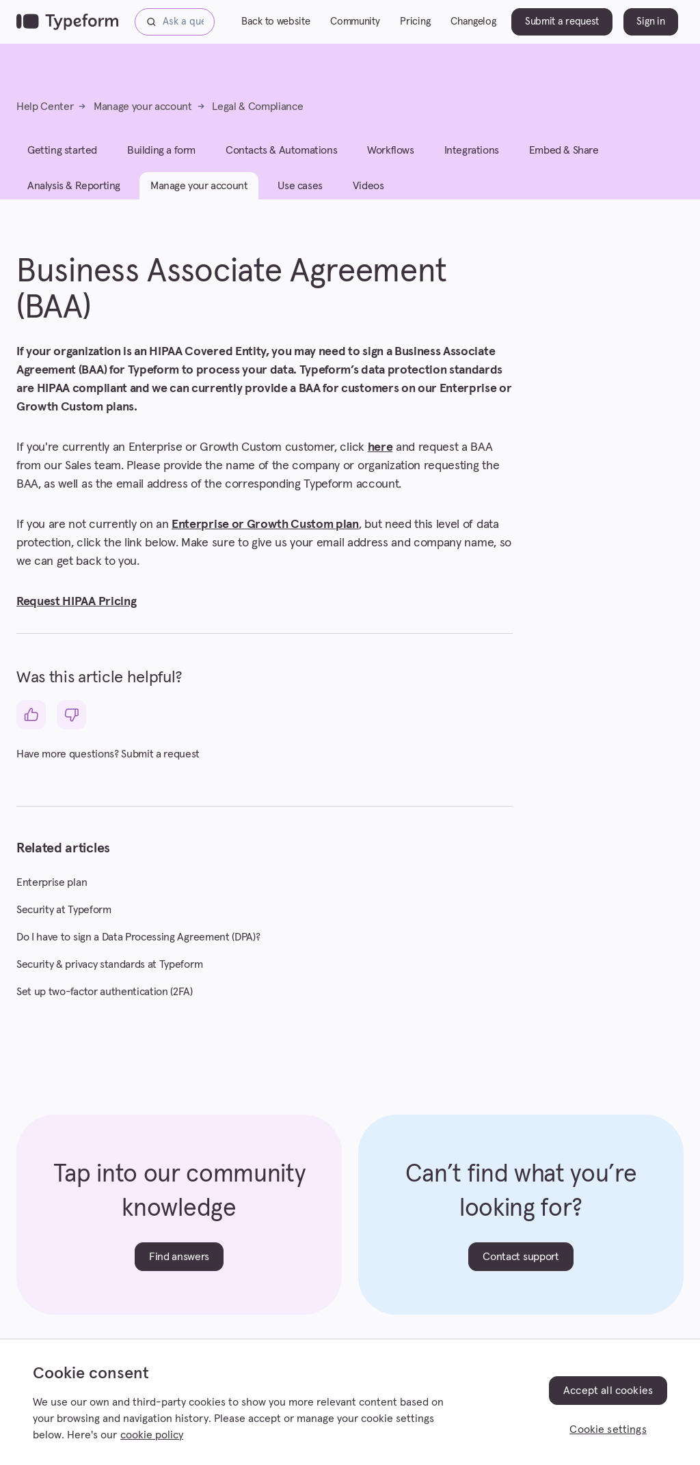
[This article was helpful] (31, 714)
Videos (368, 185)
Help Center (44, 106)
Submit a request (562, 21)
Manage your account (143, 106)
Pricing (415, 21)
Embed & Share (564, 150)
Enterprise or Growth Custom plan (265, 524)
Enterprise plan (51, 882)
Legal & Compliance (257, 106)
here (380, 447)
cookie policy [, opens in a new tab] (151, 1434)
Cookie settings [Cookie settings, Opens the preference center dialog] (607, 1429)
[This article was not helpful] (71, 714)
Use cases (300, 185)
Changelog (473, 21)
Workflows (390, 150)
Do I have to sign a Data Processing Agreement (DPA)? (138, 937)
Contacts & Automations (281, 150)
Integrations (471, 150)
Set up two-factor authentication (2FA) (104, 991)
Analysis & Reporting (73, 185)
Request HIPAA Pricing (76, 602)
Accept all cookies (608, 1390)
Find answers (179, 1256)
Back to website (275, 21)
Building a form (161, 150)
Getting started (62, 150)
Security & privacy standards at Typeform (109, 964)
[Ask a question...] (175, 22)
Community (354, 21)
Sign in (650, 21)
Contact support (520, 1256)
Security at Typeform (63, 909)
